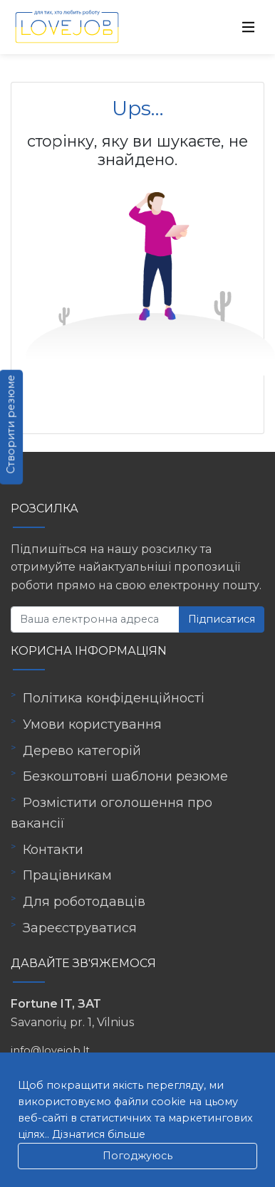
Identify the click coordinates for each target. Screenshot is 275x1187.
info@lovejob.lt (50, 1050)
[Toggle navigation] (248, 27)
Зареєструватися (80, 928)
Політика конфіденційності (113, 698)
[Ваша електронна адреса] (95, 619)
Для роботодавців (84, 901)
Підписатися (221, 619)
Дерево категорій (82, 751)
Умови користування (92, 724)
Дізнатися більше (98, 1134)
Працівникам (67, 875)
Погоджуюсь (137, 1155)
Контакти (53, 850)
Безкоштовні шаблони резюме (125, 776)
